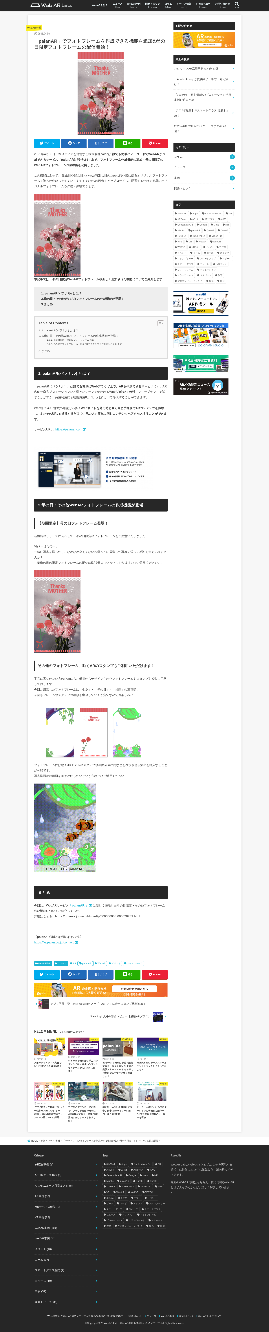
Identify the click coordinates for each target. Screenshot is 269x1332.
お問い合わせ (222, 5)
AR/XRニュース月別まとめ (54, 1185)
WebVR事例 (45, 1238)
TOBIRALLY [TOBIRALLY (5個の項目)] (199, 236)
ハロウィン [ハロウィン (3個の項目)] (221, 264)
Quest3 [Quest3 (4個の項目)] (224, 230)
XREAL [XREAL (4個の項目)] (195, 247)
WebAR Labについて (209, 1316)
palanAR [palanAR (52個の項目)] (195, 230)
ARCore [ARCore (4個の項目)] (181, 219)
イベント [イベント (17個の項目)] (181, 253)
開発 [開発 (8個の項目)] (222, 281)
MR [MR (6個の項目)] (227, 225)
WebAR (102, 963)
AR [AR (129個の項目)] (230, 213)
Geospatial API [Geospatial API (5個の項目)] (185, 225)
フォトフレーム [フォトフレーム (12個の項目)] (185, 270)
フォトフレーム (135, 963)
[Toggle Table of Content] (159, 323)
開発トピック (152, 5)
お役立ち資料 (203, 5)
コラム (168, 5)
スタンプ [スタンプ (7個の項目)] (224, 253)
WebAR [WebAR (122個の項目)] (202, 241)
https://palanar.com (68, 429)
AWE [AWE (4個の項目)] (223, 219)
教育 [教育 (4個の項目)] (220, 275)
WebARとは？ (100, 5)
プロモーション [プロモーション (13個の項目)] (208, 270)
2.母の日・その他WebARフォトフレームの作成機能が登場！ (80, 335)
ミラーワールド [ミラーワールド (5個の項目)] (185, 275)
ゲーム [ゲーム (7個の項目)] (196, 253)
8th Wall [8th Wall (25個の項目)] (181, 213)
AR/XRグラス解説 (48, 1175)
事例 (177, 177)
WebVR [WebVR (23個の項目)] (217, 241)
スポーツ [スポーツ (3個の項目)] (226, 258)
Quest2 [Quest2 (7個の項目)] (210, 230)
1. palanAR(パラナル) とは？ (59, 330)
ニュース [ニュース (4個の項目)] (204, 264)
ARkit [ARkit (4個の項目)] (195, 219)
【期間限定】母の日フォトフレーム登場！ (74, 340)
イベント (116, 963)
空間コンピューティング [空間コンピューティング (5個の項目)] (189, 281)
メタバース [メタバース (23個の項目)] (205, 275)
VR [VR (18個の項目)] (190, 241)
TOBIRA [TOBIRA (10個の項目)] (181, 236)
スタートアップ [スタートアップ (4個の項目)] (208, 258)
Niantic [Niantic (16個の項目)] (181, 230)
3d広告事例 (44, 1164)
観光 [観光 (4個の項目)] (211, 281)
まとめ (45, 351)
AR (74, 963)
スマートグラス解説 (49, 1270)
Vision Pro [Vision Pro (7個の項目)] (217, 236)
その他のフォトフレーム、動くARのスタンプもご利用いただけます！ (88, 344)
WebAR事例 (134, 5)
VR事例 (42, 1217)
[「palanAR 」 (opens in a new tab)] (81, 905)
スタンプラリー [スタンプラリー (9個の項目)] (185, 258)
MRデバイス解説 (47, 1206)
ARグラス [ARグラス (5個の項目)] (210, 219)
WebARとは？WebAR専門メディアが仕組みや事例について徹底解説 (85, 1316)
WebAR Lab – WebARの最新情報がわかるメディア (132, 1323)
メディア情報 (184, 5)
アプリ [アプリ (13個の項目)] (222, 247)
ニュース (117, 5)
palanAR (86, 963)
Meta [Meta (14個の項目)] (216, 225)
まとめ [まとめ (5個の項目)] (209, 247)
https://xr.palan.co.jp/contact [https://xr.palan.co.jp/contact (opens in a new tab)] (54, 942)
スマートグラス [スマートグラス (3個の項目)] (185, 264)
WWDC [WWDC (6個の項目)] (181, 247)
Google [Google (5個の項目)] (203, 225)
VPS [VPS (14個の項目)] (179, 241)
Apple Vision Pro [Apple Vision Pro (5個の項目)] (213, 213)
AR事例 (42, 1196)
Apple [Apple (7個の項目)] (195, 213)
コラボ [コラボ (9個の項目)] (210, 253)
